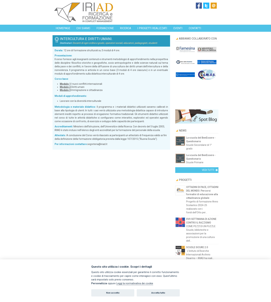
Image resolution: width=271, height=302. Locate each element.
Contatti (195, 28)
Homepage (63, 28)
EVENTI (178, 28)
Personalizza (99, 283)
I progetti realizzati (152, 28)
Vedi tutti (208, 170)
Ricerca (125, 28)
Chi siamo (83, 28)
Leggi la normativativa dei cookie (134, 283)
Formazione (105, 28)
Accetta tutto (158, 292)
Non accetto (112, 292)
